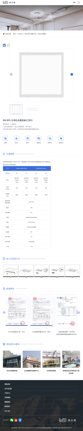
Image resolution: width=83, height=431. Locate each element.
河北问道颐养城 (12, 372)
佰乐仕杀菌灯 (42, 34)
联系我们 (7, 406)
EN (74, 1)
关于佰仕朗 (8, 388)
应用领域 (7, 397)
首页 (14, 34)
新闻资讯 (7, 402)
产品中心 (20, 34)
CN (6, 411)
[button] (71, 74)
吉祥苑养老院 (51, 372)
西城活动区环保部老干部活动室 (71, 373)
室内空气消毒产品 (30, 34)
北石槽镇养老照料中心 (31, 372)
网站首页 (7, 384)
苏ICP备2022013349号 (65, 428)
